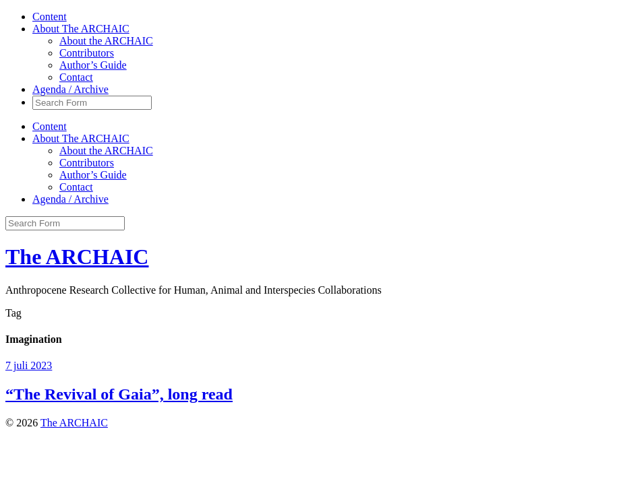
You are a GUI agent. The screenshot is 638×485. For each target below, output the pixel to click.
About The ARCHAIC (80, 28)
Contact (76, 77)
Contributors (86, 53)
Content (49, 16)
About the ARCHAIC (106, 40)
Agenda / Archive (70, 89)
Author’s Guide (93, 65)
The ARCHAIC (76, 257)
